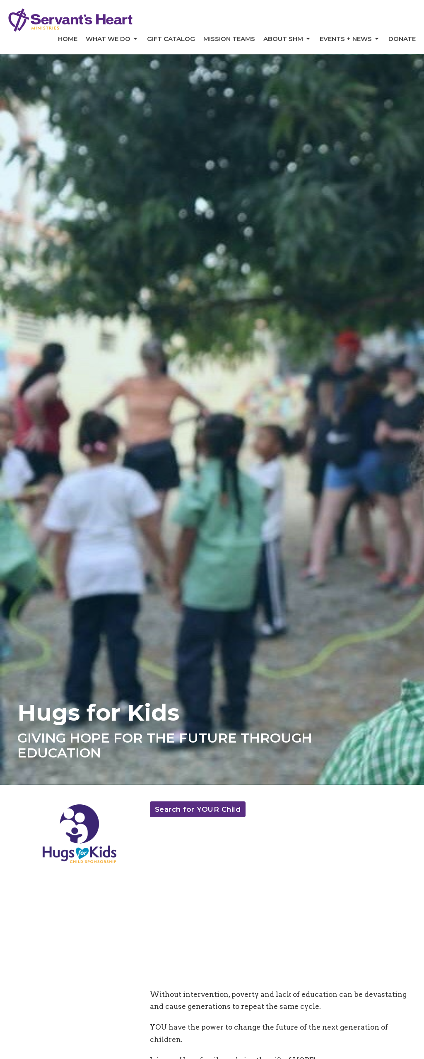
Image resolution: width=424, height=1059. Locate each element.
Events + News (350, 39)
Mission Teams (229, 39)
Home (67, 39)
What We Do (112, 39)
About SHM (287, 39)
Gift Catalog (171, 39)
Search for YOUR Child (198, 809)
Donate (402, 39)
